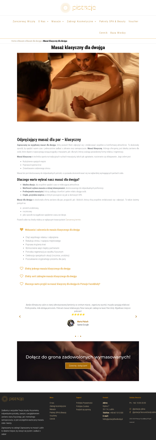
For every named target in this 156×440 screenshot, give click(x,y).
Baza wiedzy (118, 32)
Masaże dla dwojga (33, 41)
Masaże (56, 21)
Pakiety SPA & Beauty (112, 21)
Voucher (134, 21)
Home (13, 41)
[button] (19, 316)
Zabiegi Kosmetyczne (80, 21)
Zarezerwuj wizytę (24, 21)
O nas (42, 21)
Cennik (103, 32)
